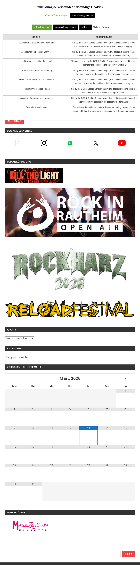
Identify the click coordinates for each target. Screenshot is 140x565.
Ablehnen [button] (85, 27)
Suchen (129, 554)
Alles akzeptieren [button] (42, 27)
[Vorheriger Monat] (14, 378)
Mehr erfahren (101, 27)
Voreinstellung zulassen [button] (82, 15)
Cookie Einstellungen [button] (56, 15)
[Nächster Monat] (125, 378)
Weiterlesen (14, 121)
